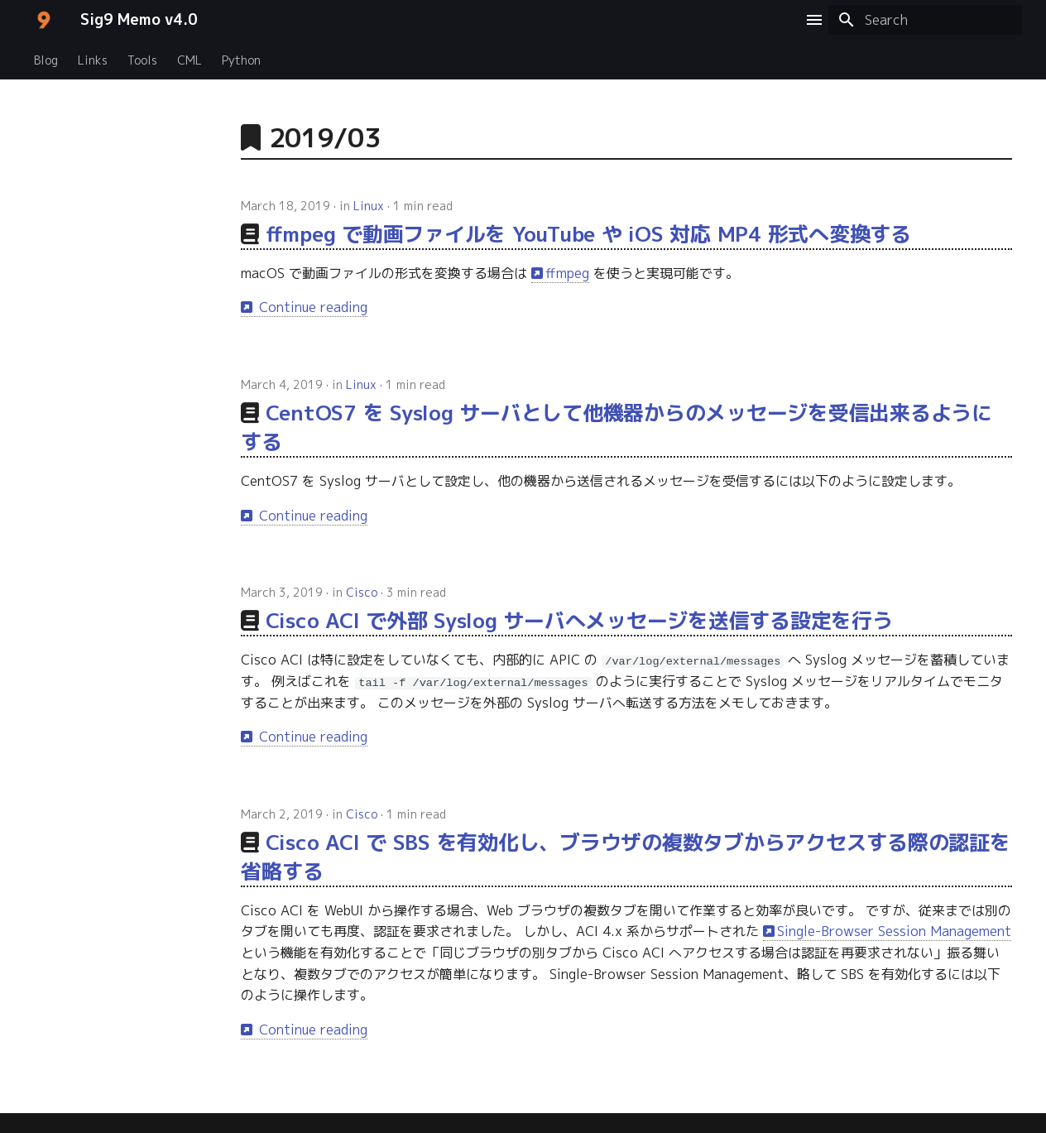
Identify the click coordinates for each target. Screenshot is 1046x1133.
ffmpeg (567, 273)
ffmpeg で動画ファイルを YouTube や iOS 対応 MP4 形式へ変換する (588, 233)
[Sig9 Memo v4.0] (43, 19)
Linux (368, 206)
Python (241, 60)
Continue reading (311, 307)
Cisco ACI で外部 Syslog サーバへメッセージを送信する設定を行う (579, 620)
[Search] (925, 20)
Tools (142, 60)
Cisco (361, 592)
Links (93, 60)
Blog (46, 60)
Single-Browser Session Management (894, 931)
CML (189, 60)
